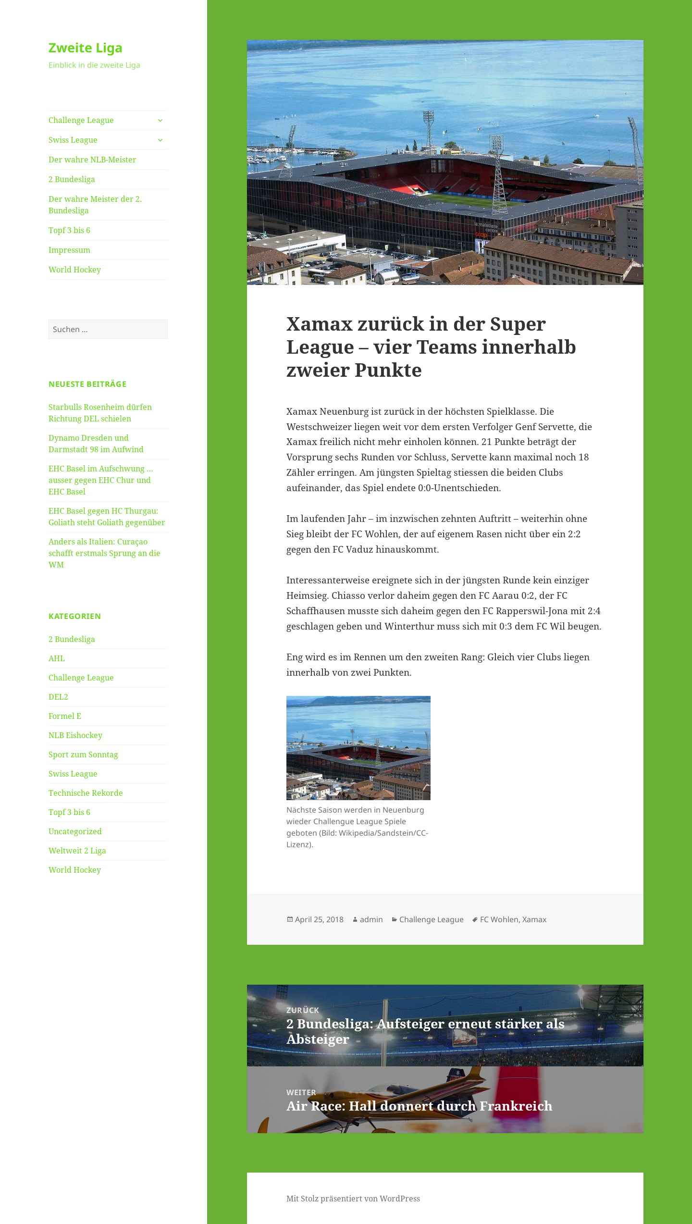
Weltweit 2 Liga (77, 850)
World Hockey (75, 269)
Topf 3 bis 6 (69, 230)
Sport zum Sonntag (83, 754)
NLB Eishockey (75, 735)
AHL (57, 658)
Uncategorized (75, 831)
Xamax (534, 919)
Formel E (65, 716)
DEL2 (58, 697)
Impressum (69, 250)
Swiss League (73, 140)
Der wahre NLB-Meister (92, 159)
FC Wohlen (499, 919)
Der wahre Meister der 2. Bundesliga (95, 205)
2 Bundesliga (72, 179)
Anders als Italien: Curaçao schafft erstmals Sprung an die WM (105, 553)
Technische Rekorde (86, 793)
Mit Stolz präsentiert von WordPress (353, 1198)
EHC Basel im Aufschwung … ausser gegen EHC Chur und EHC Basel (101, 480)
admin (371, 919)
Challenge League (81, 120)
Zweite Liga (86, 47)
